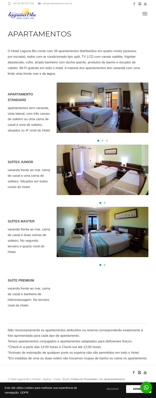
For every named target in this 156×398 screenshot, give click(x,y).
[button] (146, 387)
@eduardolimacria (114, 379)
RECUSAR (113, 389)
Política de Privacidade (84, 379)
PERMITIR (138, 389)
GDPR (24, 392)
